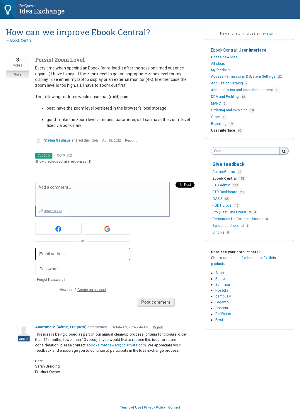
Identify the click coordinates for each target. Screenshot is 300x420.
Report (158, 327)
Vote (17, 74)
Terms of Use (131, 407)
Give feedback (228, 164)
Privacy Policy (155, 407)
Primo (220, 279)
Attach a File (53, 211)
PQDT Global (222, 205)
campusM (223, 296)
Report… (131, 140)
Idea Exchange (42, 11)
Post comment (155, 302)
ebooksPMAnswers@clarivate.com (116, 345)
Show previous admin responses (63, 162)
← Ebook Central (19, 40)
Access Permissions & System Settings (243, 76)
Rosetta (221, 290)
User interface (252, 50)
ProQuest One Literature (232, 212)
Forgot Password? (51, 280)
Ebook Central (224, 50)
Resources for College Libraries (238, 219)
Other (215, 117)
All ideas (218, 64)
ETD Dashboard (225, 192)
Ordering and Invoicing (229, 110)
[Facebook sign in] (58, 229)
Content (221, 308)
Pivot (219, 320)
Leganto (222, 302)
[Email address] (82, 254)
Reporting (218, 124)
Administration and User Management (242, 90)
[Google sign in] (107, 229)
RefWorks (223, 314)
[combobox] (246, 151)
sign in (272, 33)
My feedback (221, 70)
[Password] (82, 269)
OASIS (217, 199)
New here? (82, 290)
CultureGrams (224, 172)
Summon (222, 285)
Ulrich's (218, 232)
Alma (219, 273)
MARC (216, 103)
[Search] (284, 150)
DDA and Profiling (225, 97)
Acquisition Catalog (227, 83)
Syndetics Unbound (228, 226)
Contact (174, 407)
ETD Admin (221, 185)
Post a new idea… (225, 57)
